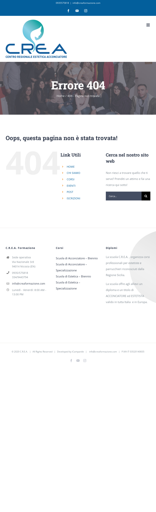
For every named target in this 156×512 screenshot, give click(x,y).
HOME (71, 166)
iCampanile (78, 351)
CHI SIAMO (73, 173)
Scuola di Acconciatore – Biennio (77, 258)
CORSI (70, 179)
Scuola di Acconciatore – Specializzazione (71, 267)
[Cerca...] (124, 196)
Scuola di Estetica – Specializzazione (68, 285)
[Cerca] (146, 196)
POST (70, 192)
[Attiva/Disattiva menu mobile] (148, 25)
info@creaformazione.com (86, 3)
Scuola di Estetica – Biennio (73, 276)
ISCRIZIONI (73, 198)
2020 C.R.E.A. (21, 351)
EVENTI (71, 185)
